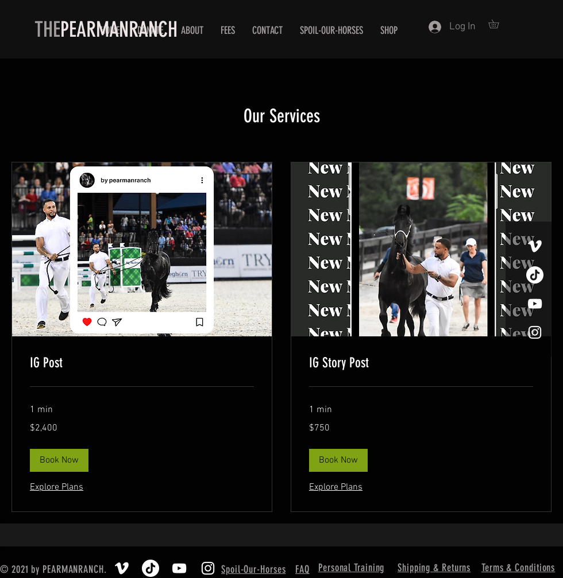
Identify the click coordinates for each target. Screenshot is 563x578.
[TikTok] (534, 275)
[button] (497, 24)
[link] (142, 363)
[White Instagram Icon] (534, 332)
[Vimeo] (534, 246)
